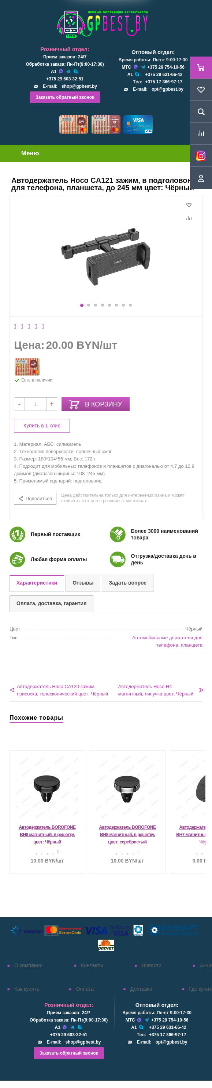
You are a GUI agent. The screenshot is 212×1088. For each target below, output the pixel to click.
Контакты (92, 965)
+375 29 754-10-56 (166, 67)
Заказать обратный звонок (65, 97)
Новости (151, 965)
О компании (28, 965)
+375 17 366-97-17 (163, 81)
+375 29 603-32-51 (64, 79)
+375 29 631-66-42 (163, 74)
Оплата (85, 989)
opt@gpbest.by (167, 89)
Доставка (141, 989)
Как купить (26, 989)
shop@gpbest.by (79, 86)
